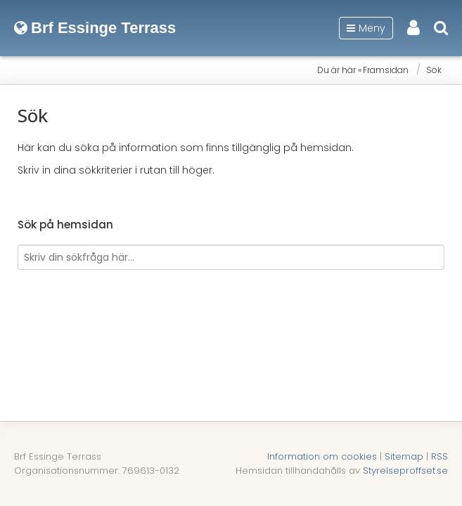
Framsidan (386, 70)
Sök (434, 70)
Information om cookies (322, 456)
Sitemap (404, 456)
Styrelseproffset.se (405, 470)
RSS (439, 456)
